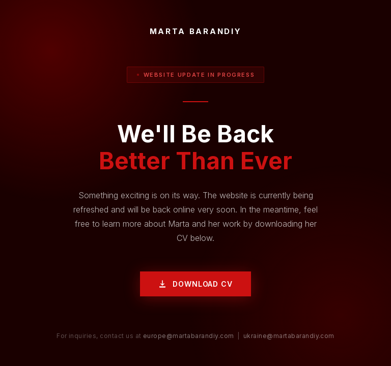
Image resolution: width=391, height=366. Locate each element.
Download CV (195, 284)
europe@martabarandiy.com (188, 336)
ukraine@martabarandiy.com (288, 336)
